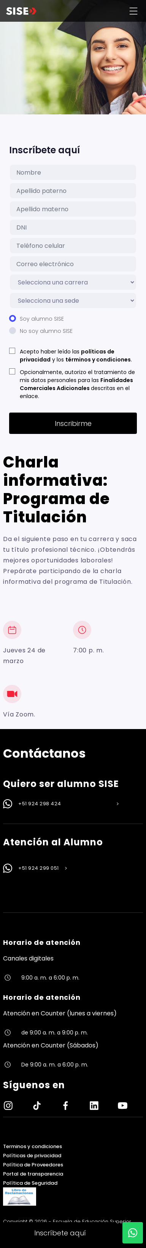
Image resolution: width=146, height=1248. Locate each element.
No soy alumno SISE (46, 331)
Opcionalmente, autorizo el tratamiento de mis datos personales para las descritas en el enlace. (77, 384)
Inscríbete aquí (60, 1233)
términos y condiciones (98, 359)
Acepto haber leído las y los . (76, 355)
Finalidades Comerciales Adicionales (76, 384)
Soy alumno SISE (42, 319)
